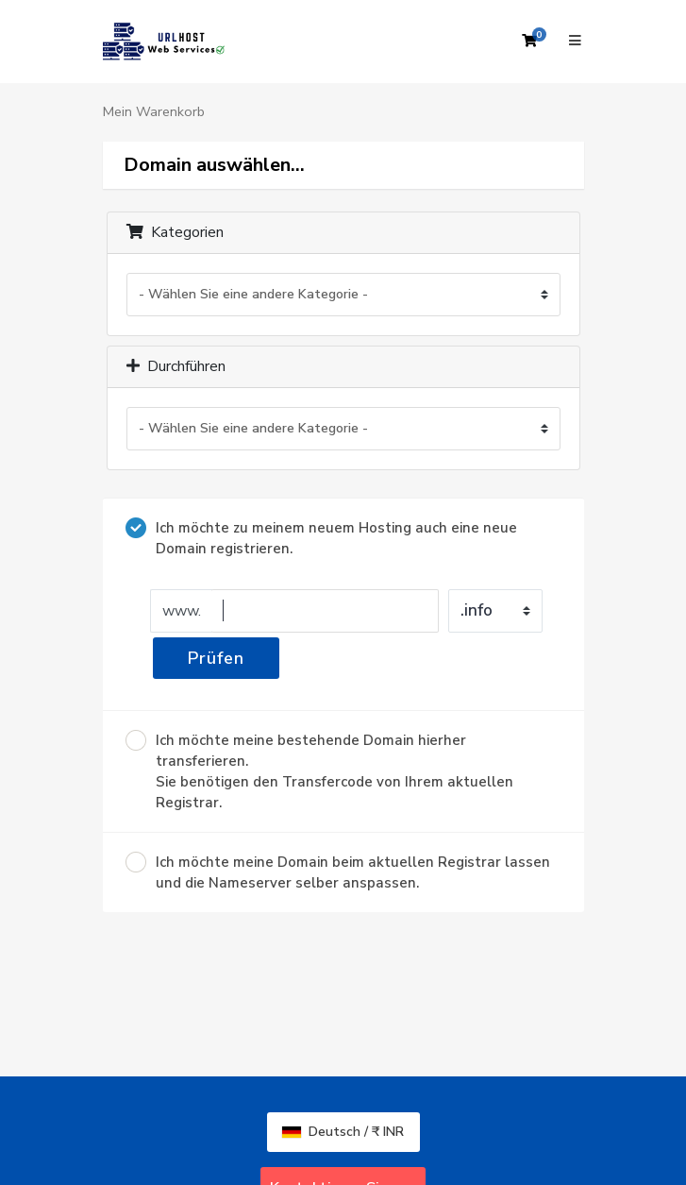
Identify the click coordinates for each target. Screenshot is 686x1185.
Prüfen (216, 658)
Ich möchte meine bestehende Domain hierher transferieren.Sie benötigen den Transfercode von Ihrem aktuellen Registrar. (319, 771)
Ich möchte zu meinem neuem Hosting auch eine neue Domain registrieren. (321, 537)
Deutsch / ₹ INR (343, 1132)
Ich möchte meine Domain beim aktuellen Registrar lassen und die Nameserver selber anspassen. (337, 872)
